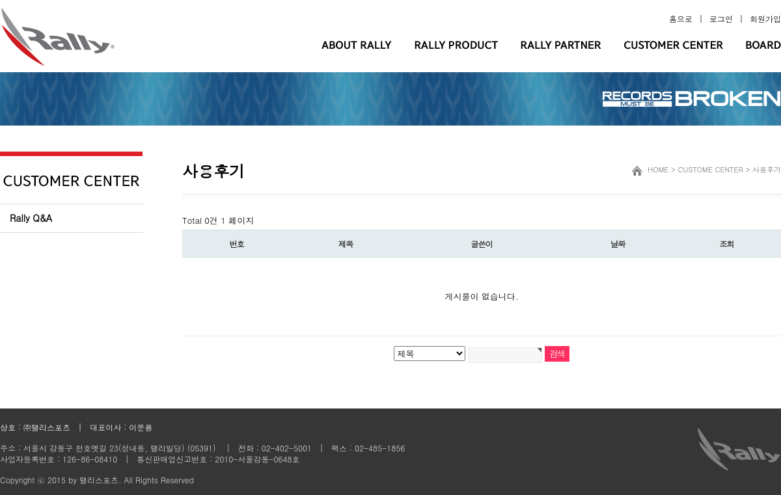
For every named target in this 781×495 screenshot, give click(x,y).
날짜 (617, 243)
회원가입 (765, 18)
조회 (726, 243)
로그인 (721, 18)
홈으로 (680, 18)
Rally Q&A (31, 217)
